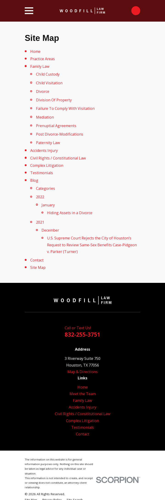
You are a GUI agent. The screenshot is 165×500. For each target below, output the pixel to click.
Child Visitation (49, 82)
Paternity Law (48, 142)
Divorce (42, 91)
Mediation (45, 117)
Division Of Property (54, 99)
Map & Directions (82, 371)
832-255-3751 (82, 334)
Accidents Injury (44, 150)
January (48, 204)
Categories (45, 188)
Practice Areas (42, 58)
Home (35, 51)
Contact (37, 260)
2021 (40, 222)
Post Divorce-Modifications (59, 134)
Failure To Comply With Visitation (65, 108)
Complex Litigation (46, 165)
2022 (40, 196)
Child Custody (48, 74)
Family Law (40, 66)
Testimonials (41, 172)
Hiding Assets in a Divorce (69, 212)
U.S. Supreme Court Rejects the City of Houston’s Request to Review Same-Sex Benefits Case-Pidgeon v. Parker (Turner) (92, 245)
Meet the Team (82, 393)
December (50, 230)
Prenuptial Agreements (56, 125)
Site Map (38, 267)
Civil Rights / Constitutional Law (58, 158)
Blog (34, 180)
